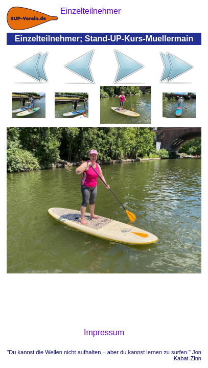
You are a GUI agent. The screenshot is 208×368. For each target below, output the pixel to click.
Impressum (104, 332)
